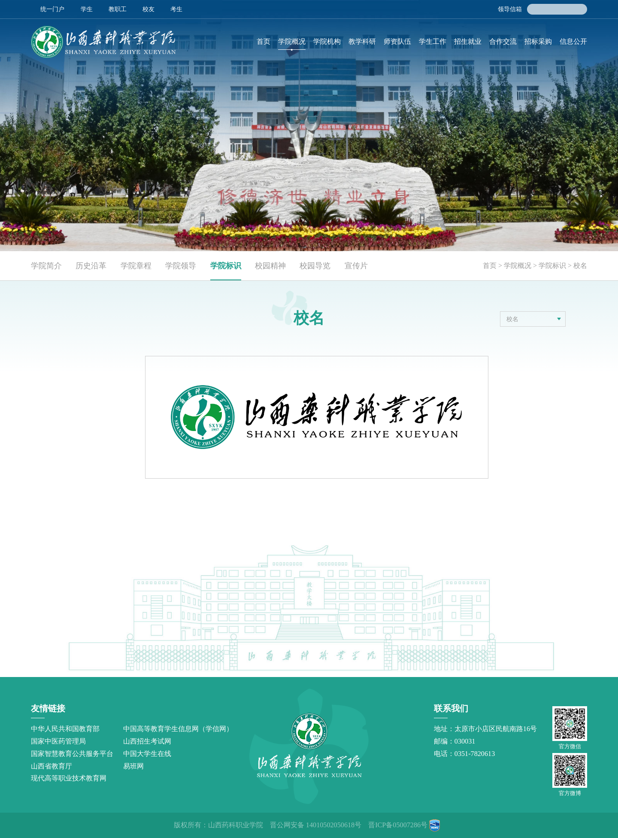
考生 (176, 9)
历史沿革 (91, 265)
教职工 (118, 9)
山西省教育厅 (51, 766)
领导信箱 (510, 9)
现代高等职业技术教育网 (68, 778)
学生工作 (432, 42)
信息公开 (573, 42)
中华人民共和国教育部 (65, 729)
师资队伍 (397, 42)
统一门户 (52, 9)
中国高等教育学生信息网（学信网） (178, 729)
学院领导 (180, 265)
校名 (580, 265)
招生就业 (468, 42)
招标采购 (538, 42)
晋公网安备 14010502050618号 (315, 825)
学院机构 (327, 42)
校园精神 (270, 265)
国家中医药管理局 (58, 741)
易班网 (133, 766)
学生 (87, 9)
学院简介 (46, 265)
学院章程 (136, 265)
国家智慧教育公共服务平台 (72, 754)
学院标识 (225, 265)
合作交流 (503, 42)
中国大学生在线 (147, 754)
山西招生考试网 (147, 741)
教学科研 (362, 42)
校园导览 (315, 265)
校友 (148, 9)
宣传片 (356, 265)
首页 (263, 42)
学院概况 (292, 42)
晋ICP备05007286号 (397, 825)
